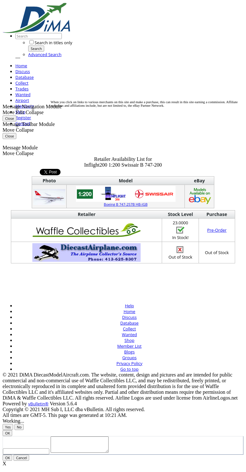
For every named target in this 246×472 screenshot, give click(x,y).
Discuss (22, 71)
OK (7, 433)
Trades (22, 89)
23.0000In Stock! (180, 230)
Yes (8, 427)
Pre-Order (217, 230)
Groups (129, 357)
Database (24, 77)
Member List (129, 346)
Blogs (129, 352)
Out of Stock (180, 252)
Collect (22, 83)
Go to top (129, 369)
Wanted (22, 94)
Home (21, 66)
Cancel (21, 460)
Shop (130, 340)
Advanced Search (45, 54)
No (19, 427)
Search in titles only (50, 43)
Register (23, 117)
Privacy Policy (129, 363)
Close (9, 118)
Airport (22, 100)
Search (36, 48)
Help (129, 306)
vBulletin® (38, 404)
